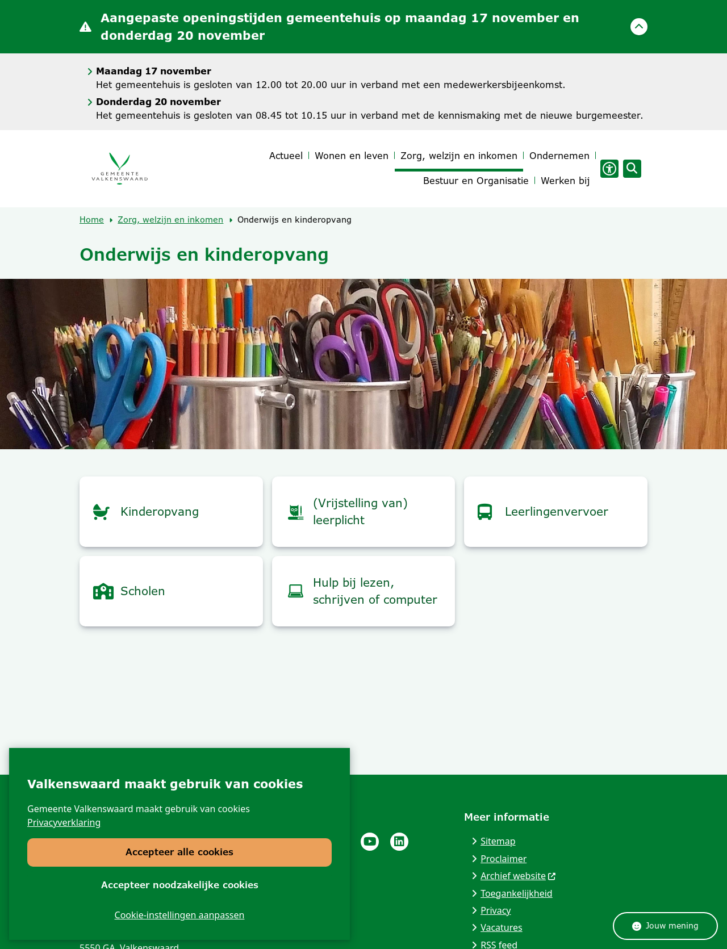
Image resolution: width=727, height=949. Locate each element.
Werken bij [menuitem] (565, 181)
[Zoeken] (630, 168)
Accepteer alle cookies (179, 852)
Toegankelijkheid (517, 893)
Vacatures (502, 927)
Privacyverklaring (64, 822)
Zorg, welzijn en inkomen (170, 220)
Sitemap (498, 841)
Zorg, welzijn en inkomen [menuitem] (458, 156)
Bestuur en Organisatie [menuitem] (476, 181)
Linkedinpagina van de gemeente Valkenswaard (399, 842)
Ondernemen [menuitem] (559, 156)
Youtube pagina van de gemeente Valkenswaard (370, 842)
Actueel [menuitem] (286, 156)
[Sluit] (638, 26)
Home (92, 220)
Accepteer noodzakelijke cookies (179, 885)
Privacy (496, 910)
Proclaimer (504, 858)
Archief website (519, 875)
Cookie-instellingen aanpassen (180, 915)
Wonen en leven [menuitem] (351, 156)
